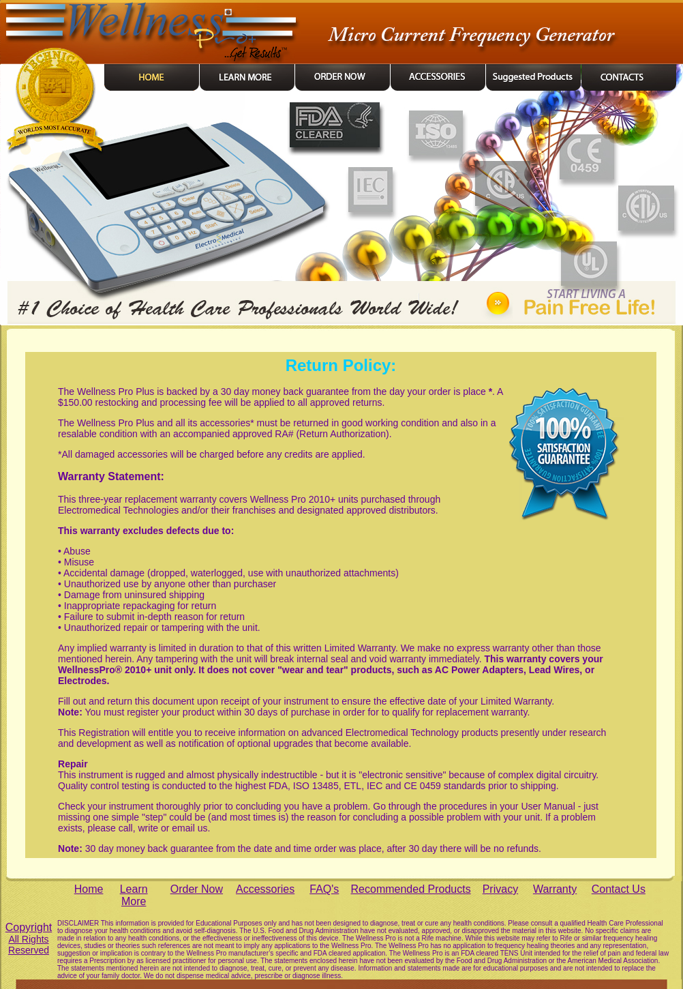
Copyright (28, 938)
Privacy (500, 889)
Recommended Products (411, 889)
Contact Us (619, 889)
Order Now (196, 889)
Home (89, 889)
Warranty (555, 889)
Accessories (265, 889)
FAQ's (324, 889)
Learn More (134, 895)
